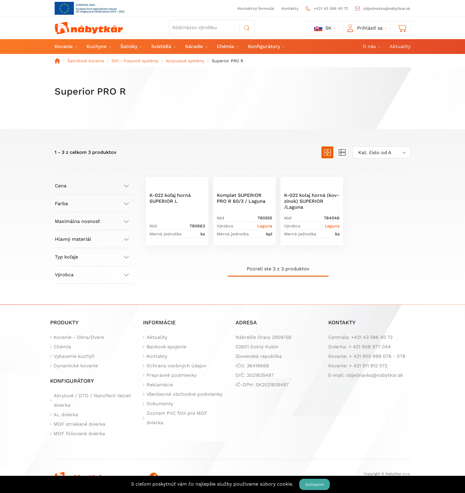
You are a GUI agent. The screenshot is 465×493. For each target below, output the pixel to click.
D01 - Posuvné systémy (135, 60)
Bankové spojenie (166, 347)
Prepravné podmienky (171, 375)
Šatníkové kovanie (85, 60)
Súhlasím (314, 484)
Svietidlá (163, 46)
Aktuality (400, 46)
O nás (371, 46)
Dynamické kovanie (76, 365)
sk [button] (323, 28)
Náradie (196, 46)
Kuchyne (98, 46)
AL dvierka (66, 414)
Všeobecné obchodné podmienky (184, 394)
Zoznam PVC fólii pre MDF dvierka (176, 417)
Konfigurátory (266, 46)
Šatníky (130, 46)
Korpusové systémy (185, 60)
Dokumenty (159, 403)
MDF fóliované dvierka (79, 433)
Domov (57, 60)
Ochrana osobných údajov (176, 365)
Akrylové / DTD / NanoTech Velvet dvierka (92, 400)
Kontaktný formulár (256, 8)
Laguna (264, 226)
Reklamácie (159, 384)
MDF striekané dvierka (79, 424)
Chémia (227, 46)
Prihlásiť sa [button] (365, 28)
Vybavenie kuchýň (74, 356)
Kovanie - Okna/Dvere (79, 337)
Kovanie (66, 46)
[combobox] (381, 152)
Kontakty (290, 8)
